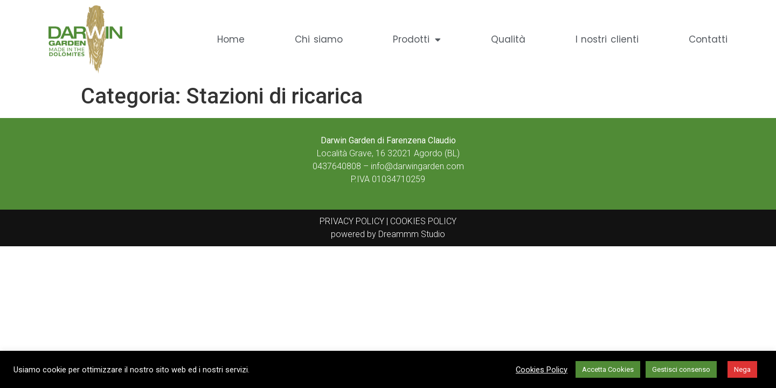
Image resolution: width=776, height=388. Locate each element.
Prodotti (417, 40)
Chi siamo (319, 39)
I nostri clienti (607, 39)
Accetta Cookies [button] (608, 369)
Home (231, 39)
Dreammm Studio (411, 234)
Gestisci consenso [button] (681, 369)
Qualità (508, 39)
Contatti (708, 39)
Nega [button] (742, 369)
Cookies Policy (541, 370)
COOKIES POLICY (422, 221)
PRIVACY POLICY (352, 221)
